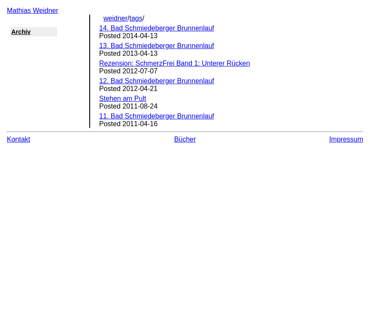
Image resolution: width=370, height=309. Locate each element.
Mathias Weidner (32, 10)
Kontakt (18, 139)
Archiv (20, 31)
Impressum (346, 139)
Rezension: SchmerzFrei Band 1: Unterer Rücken (174, 63)
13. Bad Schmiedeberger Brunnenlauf (156, 45)
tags (136, 18)
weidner (115, 18)
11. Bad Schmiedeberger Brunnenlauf (156, 116)
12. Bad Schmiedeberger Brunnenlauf (156, 81)
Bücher (185, 139)
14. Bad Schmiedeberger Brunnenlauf (156, 28)
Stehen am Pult (122, 98)
